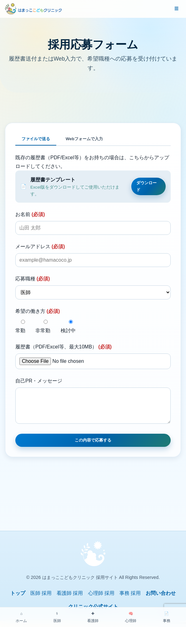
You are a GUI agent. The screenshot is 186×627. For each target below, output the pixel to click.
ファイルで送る (36, 138)
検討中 (71, 326)
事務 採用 (130, 599)
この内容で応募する (93, 446)
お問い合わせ (161, 599)
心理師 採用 (101, 599)
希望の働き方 (37, 311)
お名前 (30, 214)
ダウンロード (146, 186)
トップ (17, 599)
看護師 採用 (70, 599)
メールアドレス (40, 246)
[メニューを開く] (176, 8)
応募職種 (32, 278)
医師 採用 (41, 599)
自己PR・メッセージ (38, 380)
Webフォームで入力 (84, 138)
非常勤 (45, 326)
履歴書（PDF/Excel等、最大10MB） (63, 346)
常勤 (23, 326)
